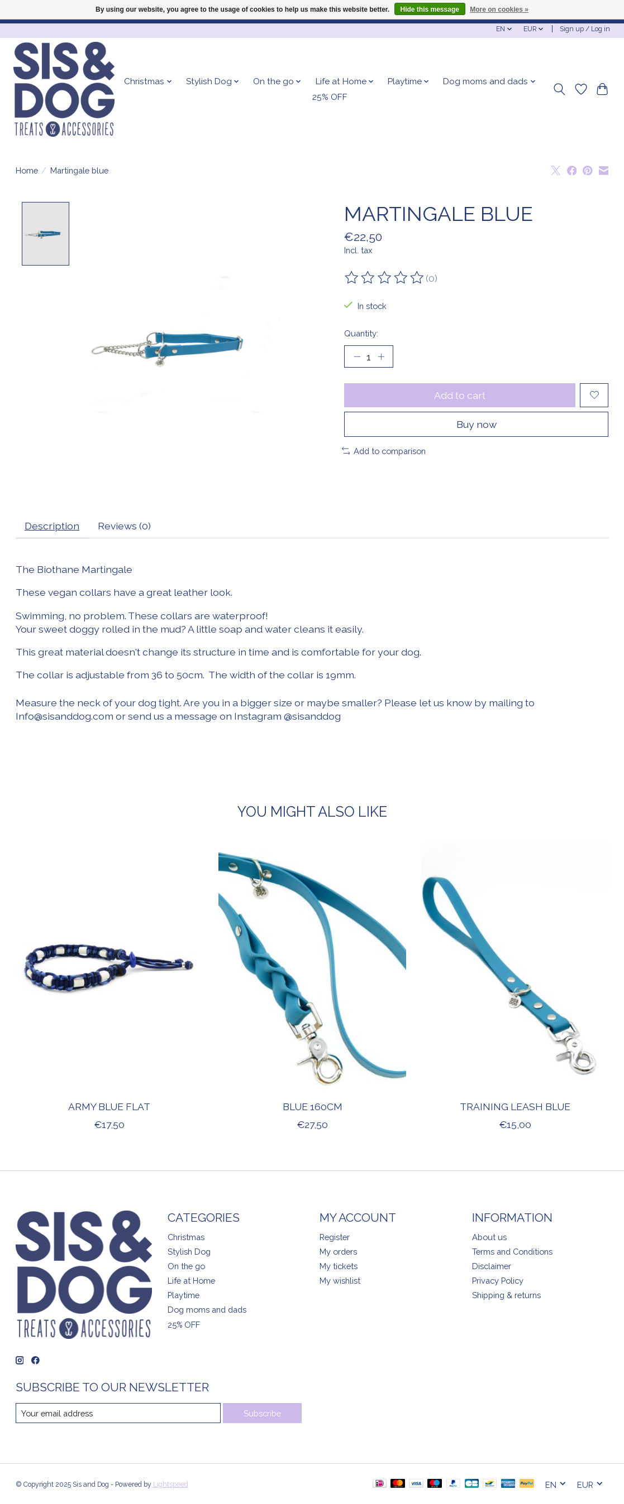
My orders (338, 1251)
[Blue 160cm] (312, 967)
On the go (186, 1266)
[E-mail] (118, 1414)
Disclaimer (491, 1266)
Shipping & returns (506, 1295)
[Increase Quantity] (381, 356)
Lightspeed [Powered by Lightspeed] (170, 1485)
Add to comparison (384, 451)
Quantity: (361, 333)
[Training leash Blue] (515, 967)
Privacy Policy (497, 1281)
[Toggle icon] (559, 89)
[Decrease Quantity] (356, 356)
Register (335, 1237)
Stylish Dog (189, 1251)
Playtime (183, 1295)
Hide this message (430, 9)
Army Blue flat (109, 1107)
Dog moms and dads (207, 1310)
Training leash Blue (515, 1107)
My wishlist (340, 1281)
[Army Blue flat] (109, 967)
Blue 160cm (312, 1107)
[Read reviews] (385, 278)
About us (489, 1237)
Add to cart (459, 395)
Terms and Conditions (512, 1251)
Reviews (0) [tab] (124, 526)
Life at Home (191, 1281)
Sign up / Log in (585, 29)
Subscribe (262, 1413)
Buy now (476, 424)
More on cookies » (499, 9)
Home (27, 170)
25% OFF (329, 97)
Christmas (186, 1237)
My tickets (339, 1266)
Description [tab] (52, 526)
